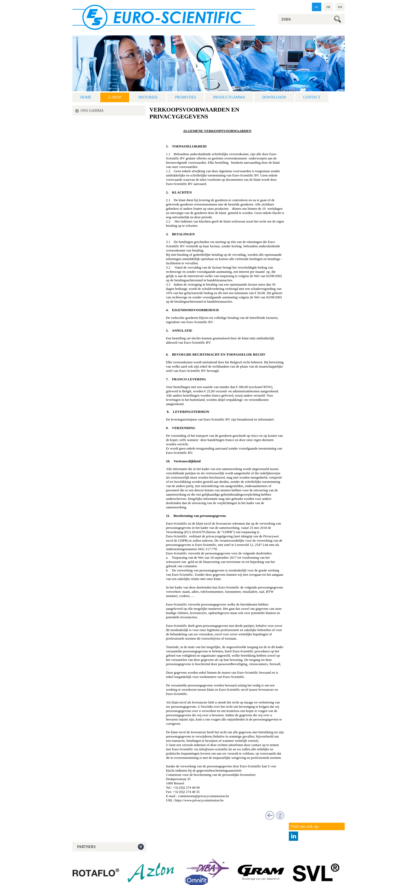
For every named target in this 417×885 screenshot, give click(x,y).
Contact (311, 97)
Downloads (274, 97)
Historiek (148, 97)
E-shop (114, 97)
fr (328, 7)
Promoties (185, 97)
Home (85, 97)
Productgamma (229, 97)
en (340, 7)
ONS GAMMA (92, 111)
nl (317, 7)
